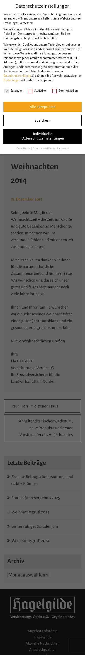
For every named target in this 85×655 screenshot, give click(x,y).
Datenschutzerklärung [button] (44, 148)
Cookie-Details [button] (24, 148)
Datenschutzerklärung (17, 75)
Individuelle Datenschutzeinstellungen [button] (42, 136)
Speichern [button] (42, 120)
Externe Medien (65, 91)
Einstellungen (11, 80)
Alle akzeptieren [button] (43, 107)
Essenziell (13, 91)
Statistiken (37, 91)
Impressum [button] (63, 148)
